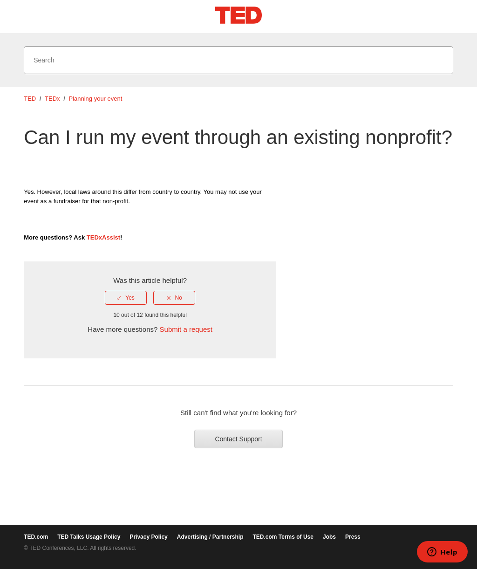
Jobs (329, 537)
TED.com (36, 537)
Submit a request (186, 329)
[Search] (238, 60)
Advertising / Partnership (210, 537)
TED (30, 98)
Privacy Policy (148, 537)
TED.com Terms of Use (282, 537)
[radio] (126, 298)
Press (353, 537)
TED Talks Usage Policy (88, 537)
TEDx (52, 98)
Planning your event (95, 98)
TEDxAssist (103, 237)
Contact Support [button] (238, 439)
